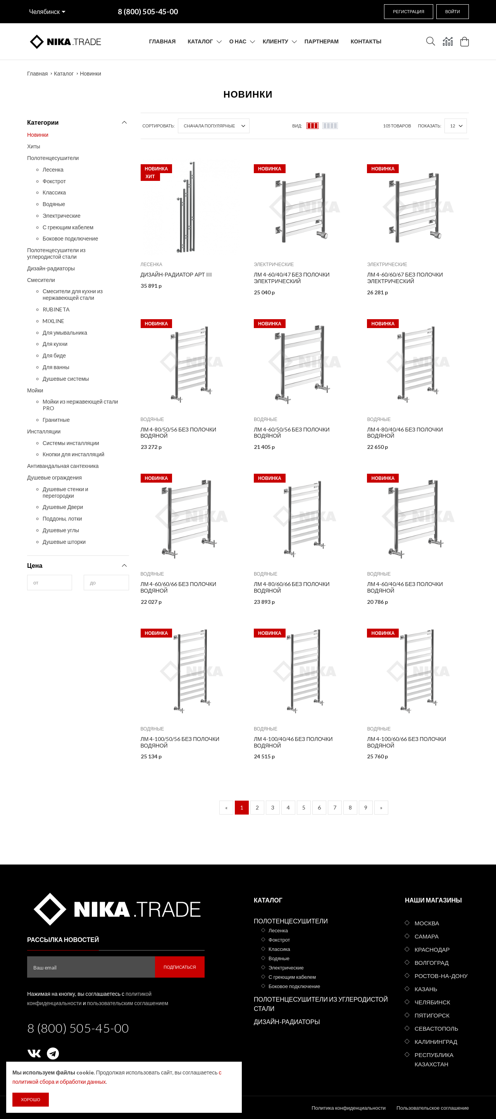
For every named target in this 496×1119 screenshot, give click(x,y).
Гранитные (56, 419)
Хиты (33, 146)
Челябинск (44, 11)
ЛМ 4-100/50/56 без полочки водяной (180, 742)
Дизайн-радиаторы (51, 268)
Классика (54, 192)
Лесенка (53, 169)
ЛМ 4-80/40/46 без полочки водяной (405, 432)
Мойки (35, 390)
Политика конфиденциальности (349, 1108)
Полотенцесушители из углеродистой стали (56, 253)
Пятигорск (432, 1015)
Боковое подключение (70, 238)
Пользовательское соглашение (432, 1108)
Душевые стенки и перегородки (65, 492)
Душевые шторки (64, 541)
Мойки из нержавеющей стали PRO (80, 404)
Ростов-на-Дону (441, 975)
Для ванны (56, 367)
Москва (427, 923)
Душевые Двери (63, 507)
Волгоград (432, 962)
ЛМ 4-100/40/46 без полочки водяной (293, 742)
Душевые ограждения (54, 477)
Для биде (54, 355)
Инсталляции (43, 431)
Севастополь (436, 1028)
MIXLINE (53, 321)
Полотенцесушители (53, 158)
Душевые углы (61, 530)
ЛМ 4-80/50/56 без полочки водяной (179, 432)
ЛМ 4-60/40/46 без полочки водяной (405, 587)
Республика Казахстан (434, 1059)
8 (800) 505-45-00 (78, 1027)
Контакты (366, 41)
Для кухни (55, 343)
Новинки (90, 73)
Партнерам (322, 41)
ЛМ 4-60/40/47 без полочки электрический (292, 277)
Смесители (41, 280)
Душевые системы (66, 378)
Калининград (436, 1041)
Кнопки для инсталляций (73, 454)
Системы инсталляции (71, 443)
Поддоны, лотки (62, 518)
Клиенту (275, 41)
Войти (452, 11)
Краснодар (432, 949)
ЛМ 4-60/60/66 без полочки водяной (179, 587)
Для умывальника (65, 332)
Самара (427, 936)
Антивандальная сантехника (63, 465)
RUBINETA (56, 309)
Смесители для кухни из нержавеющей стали (73, 294)
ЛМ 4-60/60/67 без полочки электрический (405, 277)
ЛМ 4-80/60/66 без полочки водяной (292, 587)
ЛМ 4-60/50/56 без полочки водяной (292, 432)
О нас (237, 41)
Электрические (62, 215)
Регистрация (408, 11)
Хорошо (30, 1099)
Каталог (200, 41)
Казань (426, 988)
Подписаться (180, 966)
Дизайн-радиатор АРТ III (176, 274)
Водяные (54, 204)
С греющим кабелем (68, 227)
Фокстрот (54, 181)
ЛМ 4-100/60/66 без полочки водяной (406, 742)
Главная (162, 41)
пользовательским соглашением (128, 1003)
